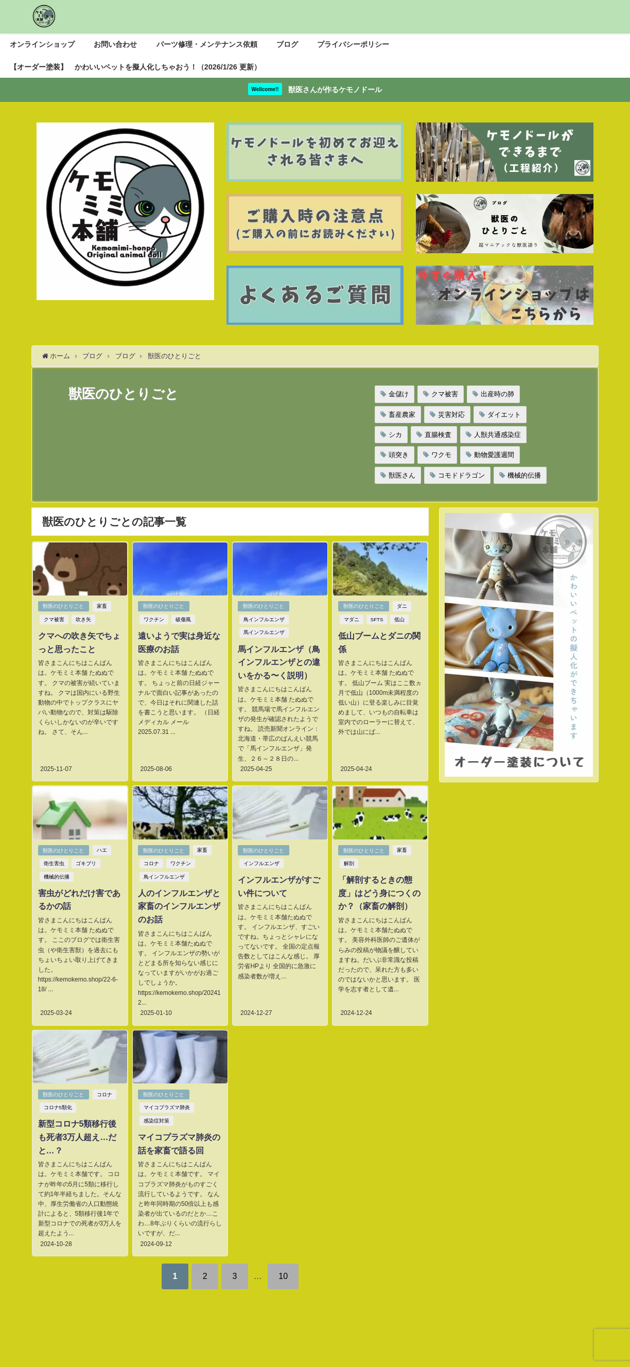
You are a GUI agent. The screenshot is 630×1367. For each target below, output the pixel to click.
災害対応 (451, 414)
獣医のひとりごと (63, 606)
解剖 (348, 863)
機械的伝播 (524, 475)
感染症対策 (156, 1120)
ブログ (287, 44)
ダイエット (504, 414)
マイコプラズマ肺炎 (167, 1107)
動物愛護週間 (494, 454)
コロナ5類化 (57, 1107)
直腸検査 (438, 434)
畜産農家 (402, 414)
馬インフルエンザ (264, 632)
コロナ (151, 863)
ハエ (102, 850)
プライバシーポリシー (353, 44)
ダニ (402, 606)
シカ (395, 434)
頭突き (399, 454)
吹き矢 (83, 619)
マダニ (351, 619)
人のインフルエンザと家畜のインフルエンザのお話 (179, 906)
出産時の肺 (497, 394)
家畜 (102, 606)
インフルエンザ (261, 863)
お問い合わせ (115, 44)
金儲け (399, 394)
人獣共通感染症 (497, 434)
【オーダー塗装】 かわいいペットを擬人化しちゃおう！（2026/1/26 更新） (135, 67)
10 (283, 1275)
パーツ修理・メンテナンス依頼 (206, 44)
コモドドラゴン (461, 475)
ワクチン (154, 619)
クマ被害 (444, 394)
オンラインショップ (42, 44)
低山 (399, 619)
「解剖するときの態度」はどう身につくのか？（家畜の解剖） (379, 892)
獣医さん (402, 475)
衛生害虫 (53, 863)
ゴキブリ (85, 863)
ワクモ (441, 454)
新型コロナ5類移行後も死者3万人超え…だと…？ (77, 1136)
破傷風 (183, 619)
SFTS (376, 619)
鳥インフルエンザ (264, 619)
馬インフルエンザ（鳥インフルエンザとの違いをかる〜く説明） (279, 662)
